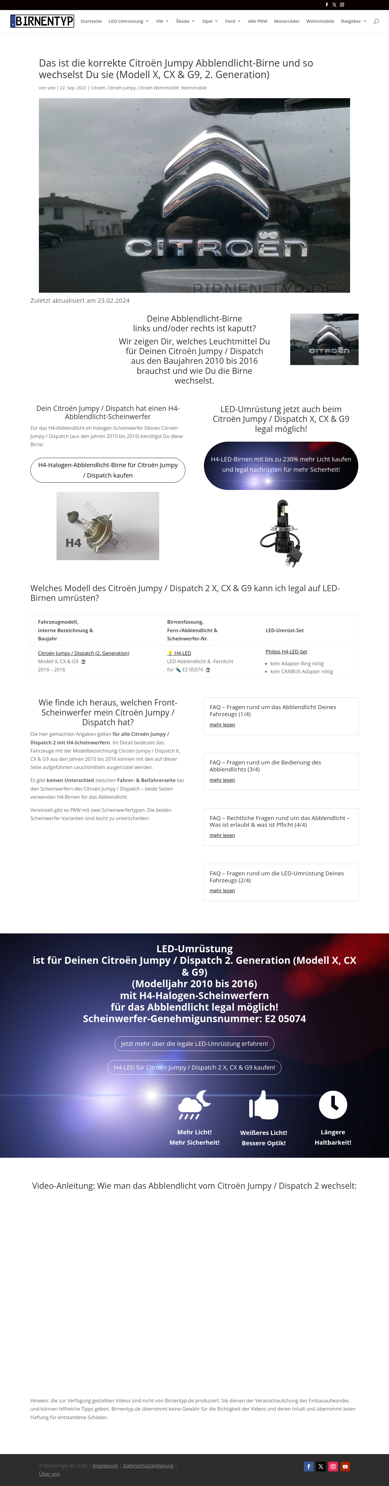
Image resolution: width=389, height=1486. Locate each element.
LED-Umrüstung (125, 21)
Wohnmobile (320, 21)
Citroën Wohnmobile (158, 88)
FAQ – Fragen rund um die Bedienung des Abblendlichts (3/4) (265, 765)
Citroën (98, 88)
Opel (207, 21)
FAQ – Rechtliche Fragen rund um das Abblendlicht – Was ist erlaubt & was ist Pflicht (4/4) (280, 821)
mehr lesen (222, 724)
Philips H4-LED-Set (286, 651)
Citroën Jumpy (122, 88)
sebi (51, 88)
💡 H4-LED (179, 653)
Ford (230, 21)
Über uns (49, 1473)
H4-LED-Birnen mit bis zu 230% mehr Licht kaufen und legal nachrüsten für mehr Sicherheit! (281, 464)
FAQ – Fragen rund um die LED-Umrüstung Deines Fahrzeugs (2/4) (277, 876)
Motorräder (287, 21)
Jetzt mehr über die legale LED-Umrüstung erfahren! (194, 1044)
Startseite (91, 21)
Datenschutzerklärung (148, 1465)
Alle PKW (257, 21)
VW (160, 21)
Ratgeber (351, 21)
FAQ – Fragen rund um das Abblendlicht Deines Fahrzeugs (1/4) (273, 710)
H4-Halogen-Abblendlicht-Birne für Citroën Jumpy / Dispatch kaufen (108, 470)
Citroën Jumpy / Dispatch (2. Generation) (83, 653)
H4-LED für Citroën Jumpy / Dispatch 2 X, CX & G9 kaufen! (194, 1067)
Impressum (105, 1465)
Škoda (182, 21)
